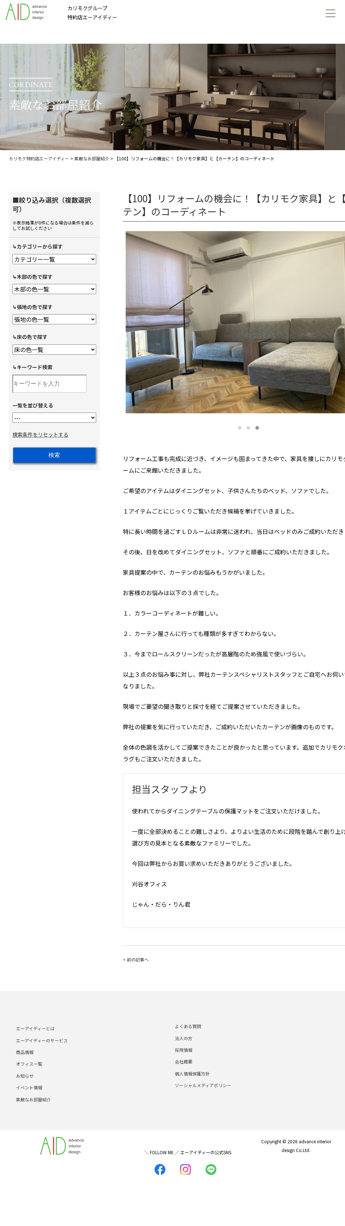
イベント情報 (29, 1102)
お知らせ (25, 1091)
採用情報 (183, 1065)
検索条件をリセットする (40, 434)
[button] (239, 428)
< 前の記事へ (136, 959)
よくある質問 (188, 1041)
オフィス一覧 (29, 1079)
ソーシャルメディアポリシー (203, 1100)
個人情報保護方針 (192, 1088)
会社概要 (183, 1077)
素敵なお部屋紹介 (33, 1114)
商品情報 (25, 1067)
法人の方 (183, 1053)
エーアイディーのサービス (42, 1055)
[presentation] (130, 320)
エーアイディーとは (35, 1043)
